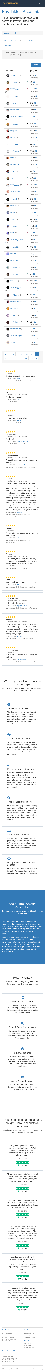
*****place (11, 267)
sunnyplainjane (21, 659)
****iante (11, 103)
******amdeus (13, 329)
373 (31, 358)
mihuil (19, 420)
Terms (35, 1369)
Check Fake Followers (9, 1354)
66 (11, 358)
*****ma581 (12, 75)
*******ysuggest (13, 288)
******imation (12, 165)
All (5, 40)
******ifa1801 (12, 295)
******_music (12, 151)
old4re (19, 585)
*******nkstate (13, 322)
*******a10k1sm (13, 261)
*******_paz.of (13, 89)
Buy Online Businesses (9, 1341)
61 (22, 354)
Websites (7, 45)
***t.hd (10, 342)
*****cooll (11, 199)
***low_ (10, 219)
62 (27, 354)
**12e (10, 178)
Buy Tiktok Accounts (8, 1337)
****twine (11, 315)
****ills (10, 233)
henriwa (19, 512)
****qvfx (11, 137)
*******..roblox (13, 192)
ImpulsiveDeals (22, 606)
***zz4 (10, 158)
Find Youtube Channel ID (9, 1358)
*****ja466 (11, 131)
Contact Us (27, 1343)
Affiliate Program (29, 1337)
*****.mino (11, 82)
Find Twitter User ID (8, 1360)
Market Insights (29, 1347)
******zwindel (12, 185)
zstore (19, 399)
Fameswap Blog (29, 1345)
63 (32, 354)
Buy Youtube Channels (9, 1335)
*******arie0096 (13, 302)
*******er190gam (14, 336)
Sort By (36, 65)
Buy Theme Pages (7, 1333)
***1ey (10, 213)
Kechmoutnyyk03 (22, 441)
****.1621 (11, 171)
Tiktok (14, 33)
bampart (19, 378)
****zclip (11, 254)
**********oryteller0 (14, 117)
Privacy (41, 1369)
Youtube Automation (8, 1356)
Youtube (13, 40)
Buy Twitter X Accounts (9, 1339)
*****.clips (11, 226)
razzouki (19, 636)
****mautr (11, 96)
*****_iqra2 (12, 308)
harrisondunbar (22, 465)
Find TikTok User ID (8, 1362)
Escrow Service (29, 1333)
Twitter (30, 40)
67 (16, 358)
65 (6, 358)
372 (25, 358)
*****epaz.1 (12, 124)
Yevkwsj (19, 566)
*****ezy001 (12, 247)
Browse (6, 33)
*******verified (13, 144)
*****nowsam (12, 110)
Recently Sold (28, 1335)
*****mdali (11, 281)
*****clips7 (12, 206)
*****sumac (12, 274)
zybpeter (19, 538)
